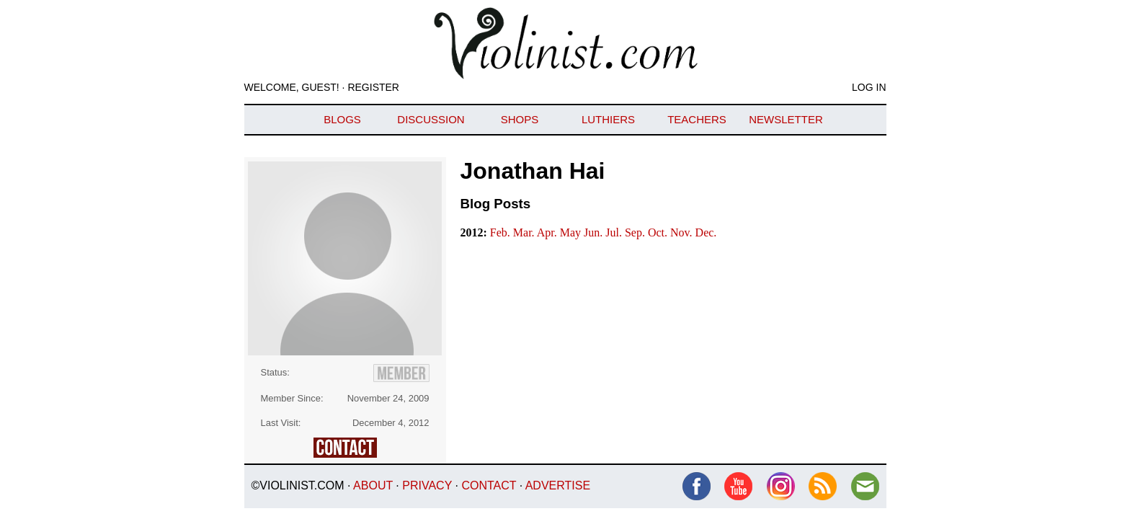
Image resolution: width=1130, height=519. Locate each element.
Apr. (548, 232)
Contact (488, 485)
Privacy (427, 485)
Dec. (706, 232)
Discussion (430, 119)
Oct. (659, 232)
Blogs (342, 119)
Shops (520, 119)
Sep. (636, 232)
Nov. (682, 232)
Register (373, 87)
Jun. (594, 232)
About (373, 485)
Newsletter (786, 119)
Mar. (525, 232)
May (572, 232)
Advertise (557, 485)
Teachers (696, 119)
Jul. (615, 232)
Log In (869, 87)
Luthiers (608, 119)
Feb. (501, 232)
